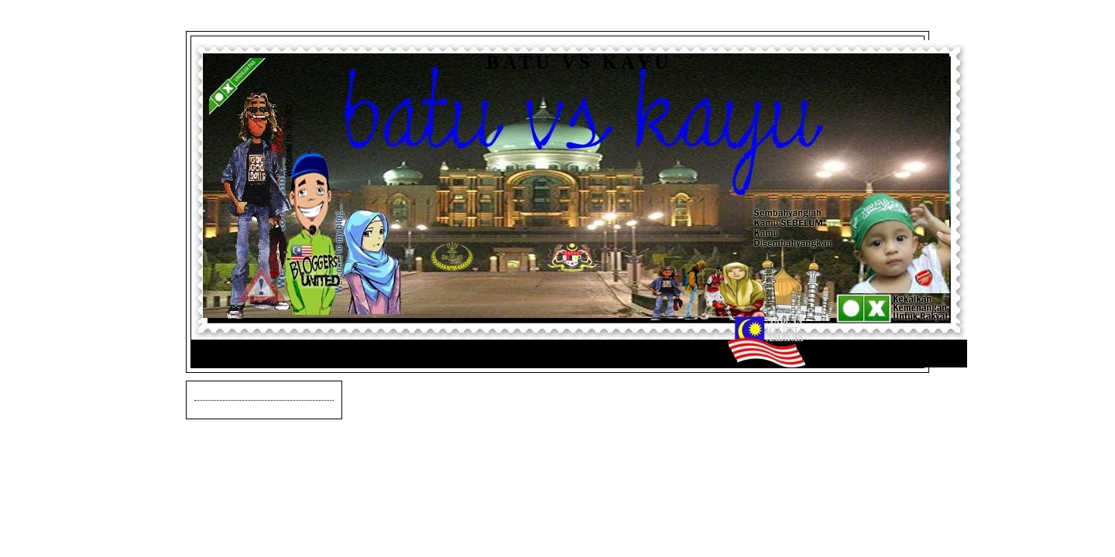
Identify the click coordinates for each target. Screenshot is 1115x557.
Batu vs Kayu (579, 62)
